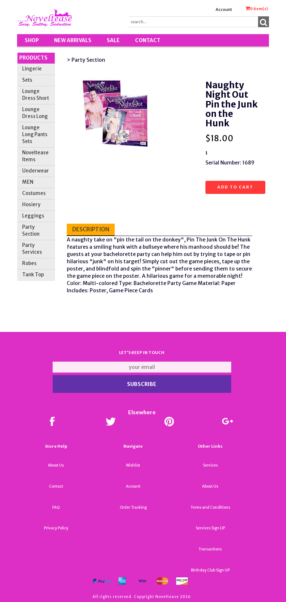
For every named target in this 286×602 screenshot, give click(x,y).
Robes (29, 263)
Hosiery (31, 205)
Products (33, 57)
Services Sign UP (210, 528)
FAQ (56, 507)
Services (210, 465)
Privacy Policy (56, 528)
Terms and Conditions (210, 507)
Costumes (34, 193)
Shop (32, 40)
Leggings (33, 216)
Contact (147, 40)
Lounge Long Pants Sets (35, 135)
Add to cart (235, 187)
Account (224, 9)
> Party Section (86, 60)
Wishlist (133, 465)
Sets (27, 80)
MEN (27, 182)
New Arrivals (72, 40)
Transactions (210, 549)
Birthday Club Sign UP (210, 570)
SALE (113, 40)
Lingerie (32, 69)
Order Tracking (133, 507)
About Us (56, 465)
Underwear (35, 171)
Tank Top (33, 275)
